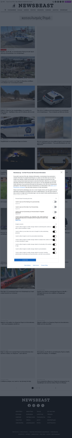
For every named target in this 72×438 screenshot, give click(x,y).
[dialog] (36, 219)
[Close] (62, 172)
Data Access (36, 265)
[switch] (55, 202)
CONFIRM (25, 260)
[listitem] (36, 198)
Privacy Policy (44, 265)
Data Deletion (27, 265)
